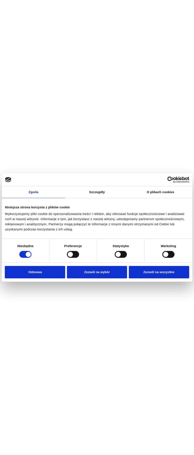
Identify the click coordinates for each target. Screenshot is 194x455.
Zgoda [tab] (33, 192)
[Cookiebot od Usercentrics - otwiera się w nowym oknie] (170, 179)
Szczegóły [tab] (97, 192)
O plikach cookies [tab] (160, 192)
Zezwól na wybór (97, 272)
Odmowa (35, 272)
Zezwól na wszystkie (159, 272)
